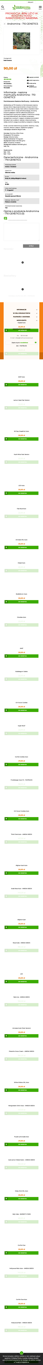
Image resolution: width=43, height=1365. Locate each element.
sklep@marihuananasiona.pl (21, 338)
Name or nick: (5, 218)
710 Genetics (7, 83)
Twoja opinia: (6, 223)
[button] (33, 77)
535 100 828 (21, 335)
